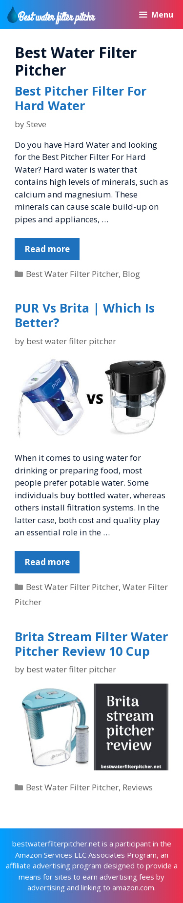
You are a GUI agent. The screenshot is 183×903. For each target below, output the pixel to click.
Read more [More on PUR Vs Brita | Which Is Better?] (47, 562)
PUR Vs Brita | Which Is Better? (85, 315)
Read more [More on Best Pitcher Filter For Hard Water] (47, 249)
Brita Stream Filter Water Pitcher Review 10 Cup (91, 643)
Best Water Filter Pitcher (72, 273)
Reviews (137, 787)
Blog (131, 273)
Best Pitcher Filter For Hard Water (80, 98)
